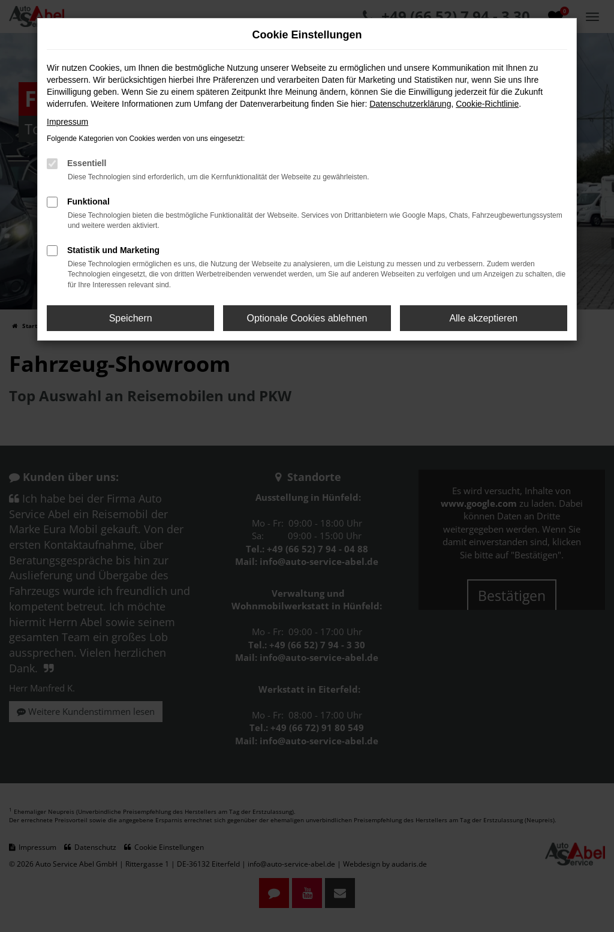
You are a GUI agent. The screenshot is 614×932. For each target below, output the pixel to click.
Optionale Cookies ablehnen (306, 318)
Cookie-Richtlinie (487, 104)
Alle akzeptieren (483, 318)
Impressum (67, 122)
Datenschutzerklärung (410, 104)
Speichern (130, 318)
